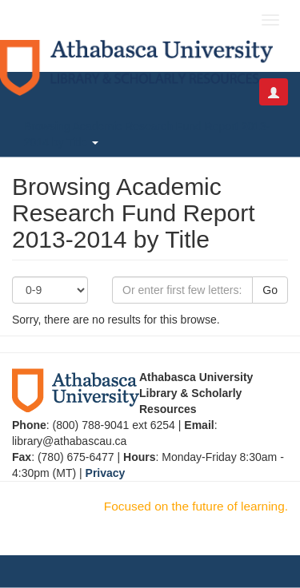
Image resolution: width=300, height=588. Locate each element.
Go (270, 290)
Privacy (106, 473)
